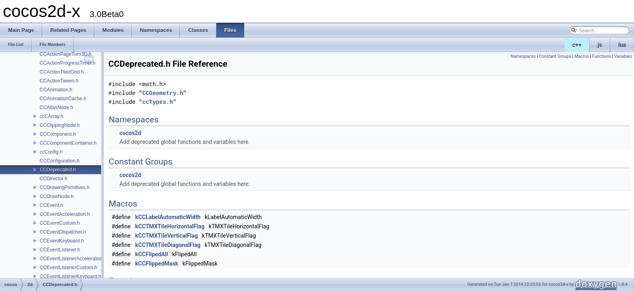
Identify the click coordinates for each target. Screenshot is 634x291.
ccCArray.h (51, 116)
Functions (601, 56)
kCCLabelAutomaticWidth (167, 217)
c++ (577, 45)
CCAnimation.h (56, 90)
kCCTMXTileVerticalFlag (166, 235)
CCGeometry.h (162, 93)
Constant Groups (555, 56)
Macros (582, 56)
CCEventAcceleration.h (65, 214)
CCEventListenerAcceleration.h (73, 258)
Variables (623, 56)
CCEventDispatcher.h (63, 232)
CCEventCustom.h (60, 223)
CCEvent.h (51, 205)
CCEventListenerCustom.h (68, 267)
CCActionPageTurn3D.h (65, 54)
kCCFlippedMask (156, 263)
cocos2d (130, 133)
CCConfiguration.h (60, 161)
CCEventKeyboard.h (62, 241)
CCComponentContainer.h (68, 143)
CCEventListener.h (60, 250)
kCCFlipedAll (151, 254)
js (600, 45)
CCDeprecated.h (58, 170)
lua (622, 45)
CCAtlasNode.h (56, 107)
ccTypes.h (157, 102)
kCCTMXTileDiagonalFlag (167, 245)
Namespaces (523, 56)
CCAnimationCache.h (63, 98)
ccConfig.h (51, 152)
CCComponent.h (58, 134)
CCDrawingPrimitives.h (64, 187)
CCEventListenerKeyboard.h (70, 276)
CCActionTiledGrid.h (62, 72)
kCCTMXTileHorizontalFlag (169, 226)
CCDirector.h (54, 178)
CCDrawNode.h (57, 196)
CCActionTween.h (59, 81)
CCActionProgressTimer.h (67, 63)
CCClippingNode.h (60, 125)
